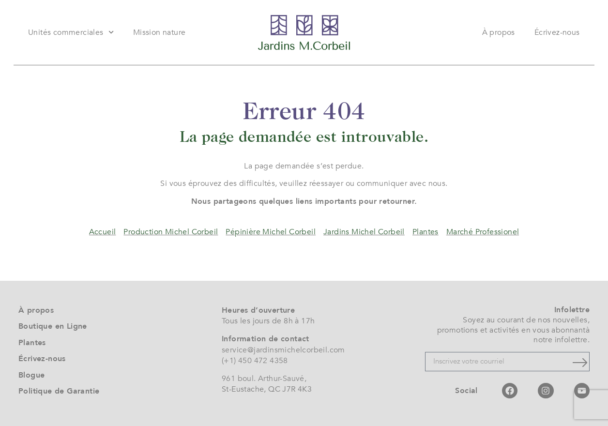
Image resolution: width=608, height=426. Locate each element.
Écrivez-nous (557, 32)
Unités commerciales (71, 32)
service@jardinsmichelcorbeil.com (283, 350)
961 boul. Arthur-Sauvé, (264, 378)
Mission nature (159, 32)
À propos (498, 32)
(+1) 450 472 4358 (255, 360)
